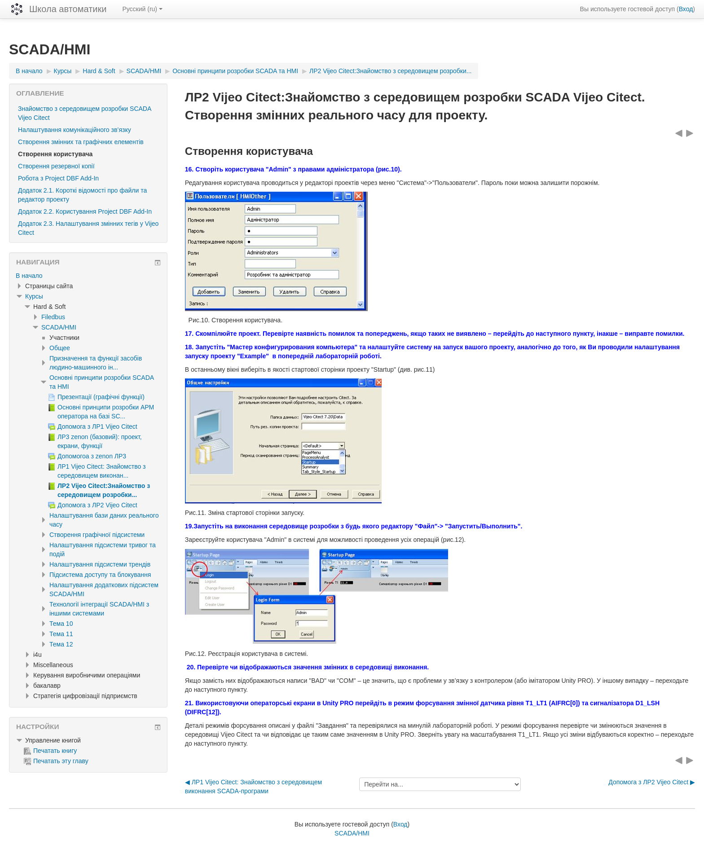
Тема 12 (61, 644)
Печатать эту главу (56, 761)
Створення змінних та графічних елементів (81, 141)
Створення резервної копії (56, 166)
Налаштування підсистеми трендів (99, 564)
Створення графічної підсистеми (97, 534)
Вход (686, 9)
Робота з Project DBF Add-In (58, 178)
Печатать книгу (50, 750)
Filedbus (53, 317)
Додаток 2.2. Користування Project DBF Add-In (85, 211)
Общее (59, 348)
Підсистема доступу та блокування (100, 574)
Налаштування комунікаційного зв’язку (74, 129)
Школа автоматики (67, 9)
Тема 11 (61, 633)
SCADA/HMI (58, 327)
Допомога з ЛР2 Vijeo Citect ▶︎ (651, 782)
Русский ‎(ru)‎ (142, 9)
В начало (29, 275)
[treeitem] (88, 275)
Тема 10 (61, 623)
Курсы (34, 296)
